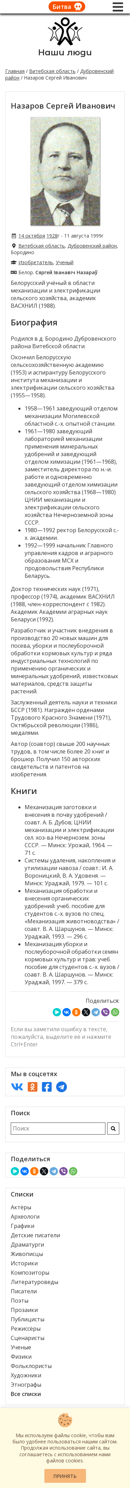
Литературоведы (34, 1282)
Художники (26, 1375)
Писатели (24, 1291)
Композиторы (30, 1272)
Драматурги (27, 1244)
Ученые (21, 1347)
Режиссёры (26, 1328)
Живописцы (27, 1254)
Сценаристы (27, 1338)
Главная (15, 71)
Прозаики (24, 1310)
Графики (22, 1226)
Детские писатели (35, 1235)
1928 (52, 235)
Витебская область (52, 71)
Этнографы (26, 1384)
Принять (65, 1476)
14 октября (31, 235)
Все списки (26, 1394)
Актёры (21, 1207)
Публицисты (27, 1319)
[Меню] (118, 7)
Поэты (19, 1300)
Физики (21, 1356)
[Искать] (113, 1128)
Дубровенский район (92, 245)
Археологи (25, 1216)
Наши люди (65, 52)
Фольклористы (31, 1366)
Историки (24, 1263)
